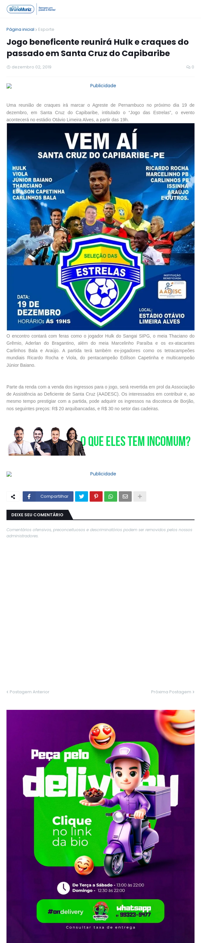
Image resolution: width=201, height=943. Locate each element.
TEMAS (163, 700)
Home (69, 933)
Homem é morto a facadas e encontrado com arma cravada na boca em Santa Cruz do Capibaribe (111, 772)
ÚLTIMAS (100, 700)
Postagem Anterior (30, 668)
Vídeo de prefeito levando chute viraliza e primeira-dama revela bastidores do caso (111, 745)
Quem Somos (98, 933)
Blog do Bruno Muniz (117, 923)
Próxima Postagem (171, 668)
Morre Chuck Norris (59, 714)
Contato (129, 933)
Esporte (46, 29)
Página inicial (20, 29)
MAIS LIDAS (38, 700)
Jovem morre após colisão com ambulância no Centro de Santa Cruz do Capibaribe (111, 800)
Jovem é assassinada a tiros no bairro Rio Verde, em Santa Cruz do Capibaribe (114, 827)
